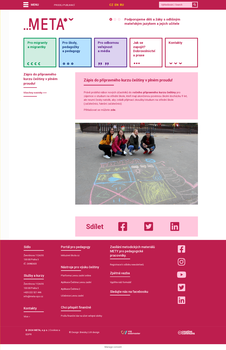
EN (116, 5)
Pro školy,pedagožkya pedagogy (71, 47)
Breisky (83, 332)
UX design (94, 332)
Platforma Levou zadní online (76, 275)
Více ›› (27, 316)
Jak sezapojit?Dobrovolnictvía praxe (144, 49)
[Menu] (31, 5)
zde (113, 109)
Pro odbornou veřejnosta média (108, 47)
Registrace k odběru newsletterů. (127, 264)
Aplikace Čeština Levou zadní (76, 282)
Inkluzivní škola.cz (70, 255)
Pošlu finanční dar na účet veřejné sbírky (81, 315)
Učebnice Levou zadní (72, 295)
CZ (111, 5)
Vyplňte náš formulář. (121, 282)
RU (122, 5)
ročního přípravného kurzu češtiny (154, 92)
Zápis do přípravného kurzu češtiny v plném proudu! (40, 79)
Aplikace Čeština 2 (70, 289)
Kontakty (175, 43)
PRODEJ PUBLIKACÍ (64, 5)
